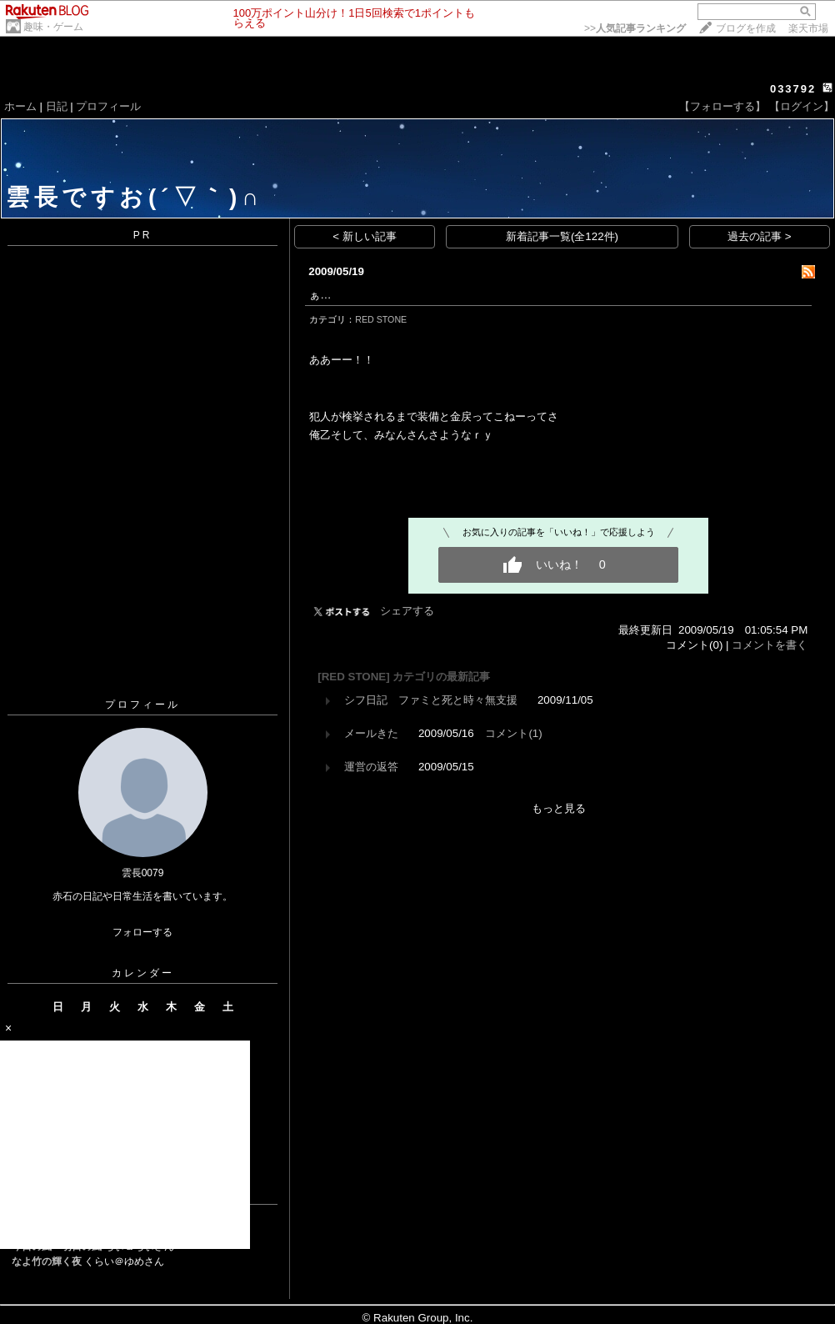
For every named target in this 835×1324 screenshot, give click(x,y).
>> (635, 28)
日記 (57, 106)
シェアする (407, 610)
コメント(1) (513, 733)
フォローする (142, 932)
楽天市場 (808, 28)
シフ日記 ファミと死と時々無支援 (431, 700)
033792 (793, 89)
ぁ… (320, 294)
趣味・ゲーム (53, 27)
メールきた (371, 733)
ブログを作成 (746, 28)
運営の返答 (371, 766)
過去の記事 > (760, 236)
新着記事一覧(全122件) (562, 236)
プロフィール (108, 106)
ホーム (20, 106)
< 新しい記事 (364, 236)
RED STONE (381, 319)
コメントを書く (770, 645)
